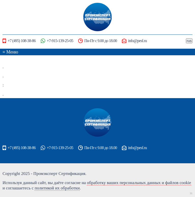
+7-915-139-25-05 (57, 41)
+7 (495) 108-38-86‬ (19, 41)
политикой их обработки (57, 188)
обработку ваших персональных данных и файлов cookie (139, 182)
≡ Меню (10, 52)
